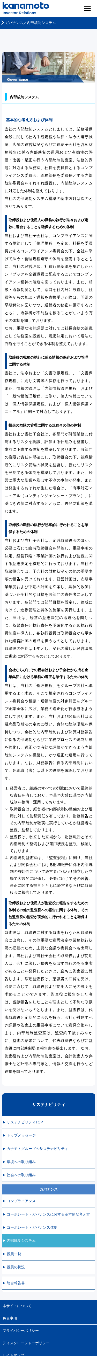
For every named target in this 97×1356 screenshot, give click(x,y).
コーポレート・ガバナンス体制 (32, 1227)
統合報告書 (16, 1283)
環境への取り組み (21, 1162)
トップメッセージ (21, 1135)
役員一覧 (14, 1254)
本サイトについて (17, 1306)
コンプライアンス (21, 1201)
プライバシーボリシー (21, 1330)
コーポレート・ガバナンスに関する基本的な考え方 (48, 1214)
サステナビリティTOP (25, 1122)
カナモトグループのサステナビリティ (37, 1149)
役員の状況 (16, 1267)
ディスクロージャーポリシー (26, 1343)
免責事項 (10, 1318)
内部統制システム (21, 1240)
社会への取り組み (21, 1175)
